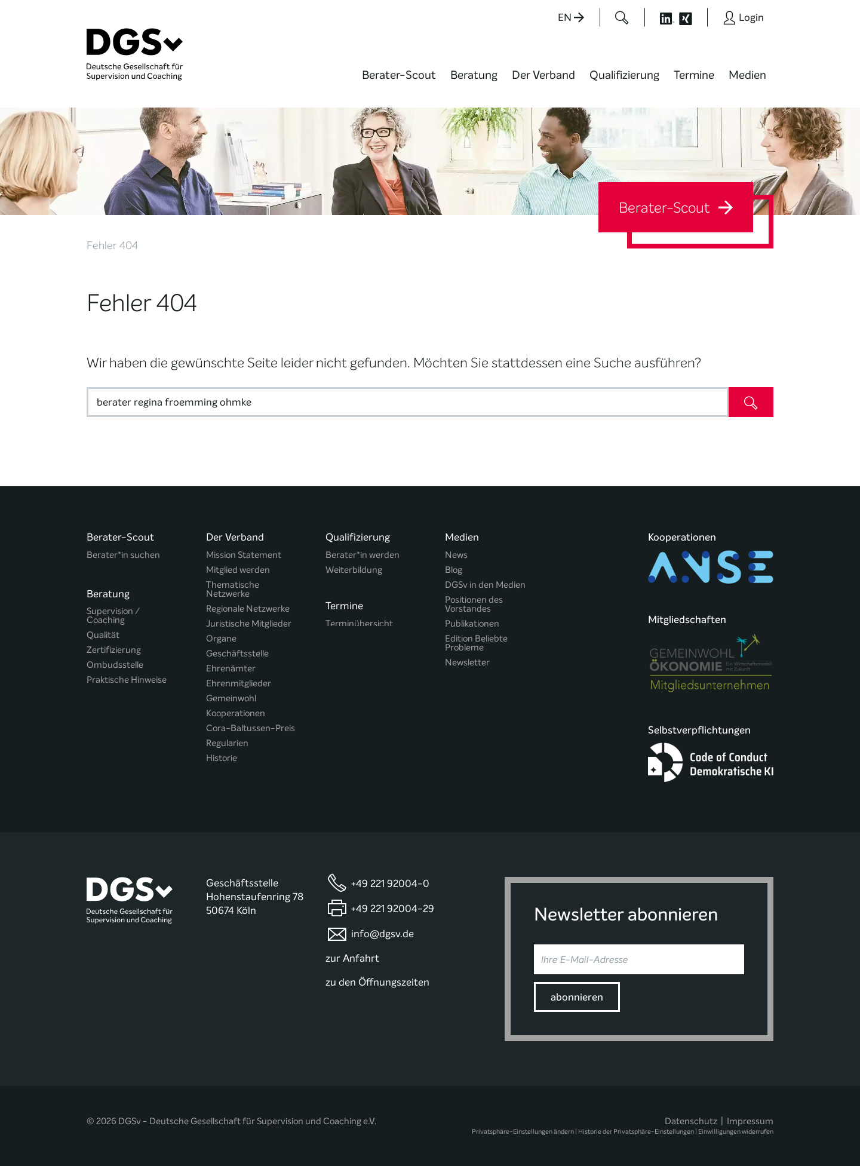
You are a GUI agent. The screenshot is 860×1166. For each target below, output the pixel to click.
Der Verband (543, 74)
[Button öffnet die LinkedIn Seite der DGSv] (660, 17)
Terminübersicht (359, 622)
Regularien (227, 743)
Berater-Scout (399, 74)
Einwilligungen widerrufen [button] (735, 1131)
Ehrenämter (231, 668)
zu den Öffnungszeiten (377, 982)
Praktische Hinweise (127, 676)
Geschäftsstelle (237, 653)
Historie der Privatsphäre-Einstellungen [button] (636, 1131)
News (456, 555)
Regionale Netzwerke (248, 609)
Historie (221, 758)
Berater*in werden (362, 555)
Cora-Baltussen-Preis (250, 728)
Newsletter (467, 662)
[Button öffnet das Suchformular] (622, 17)
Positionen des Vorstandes (474, 604)
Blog (453, 570)
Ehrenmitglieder (238, 683)
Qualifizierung (624, 74)
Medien (747, 74)
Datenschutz (691, 1121)
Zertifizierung (114, 646)
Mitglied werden (238, 570)
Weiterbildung (353, 570)
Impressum (750, 1121)
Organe (221, 638)
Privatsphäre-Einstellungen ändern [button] (523, 1131)
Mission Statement (243, 555)
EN (571, 17)
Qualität (103, 631)
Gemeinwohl (231, 698)
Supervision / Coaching (113, 612)
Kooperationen (235, 713)
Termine (694, 74)
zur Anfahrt (352, 957)
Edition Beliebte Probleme (476, 643)
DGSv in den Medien (485, 585)
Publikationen (472, 623)
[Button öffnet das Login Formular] (743, 17)
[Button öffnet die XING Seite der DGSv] (692, 17)
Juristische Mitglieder (248, 623)
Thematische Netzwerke (232, 590)
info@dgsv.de (382, 933)
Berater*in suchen (123, 555)
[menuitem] (399, 82)
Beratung (473, 74)
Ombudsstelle (115, 661)
